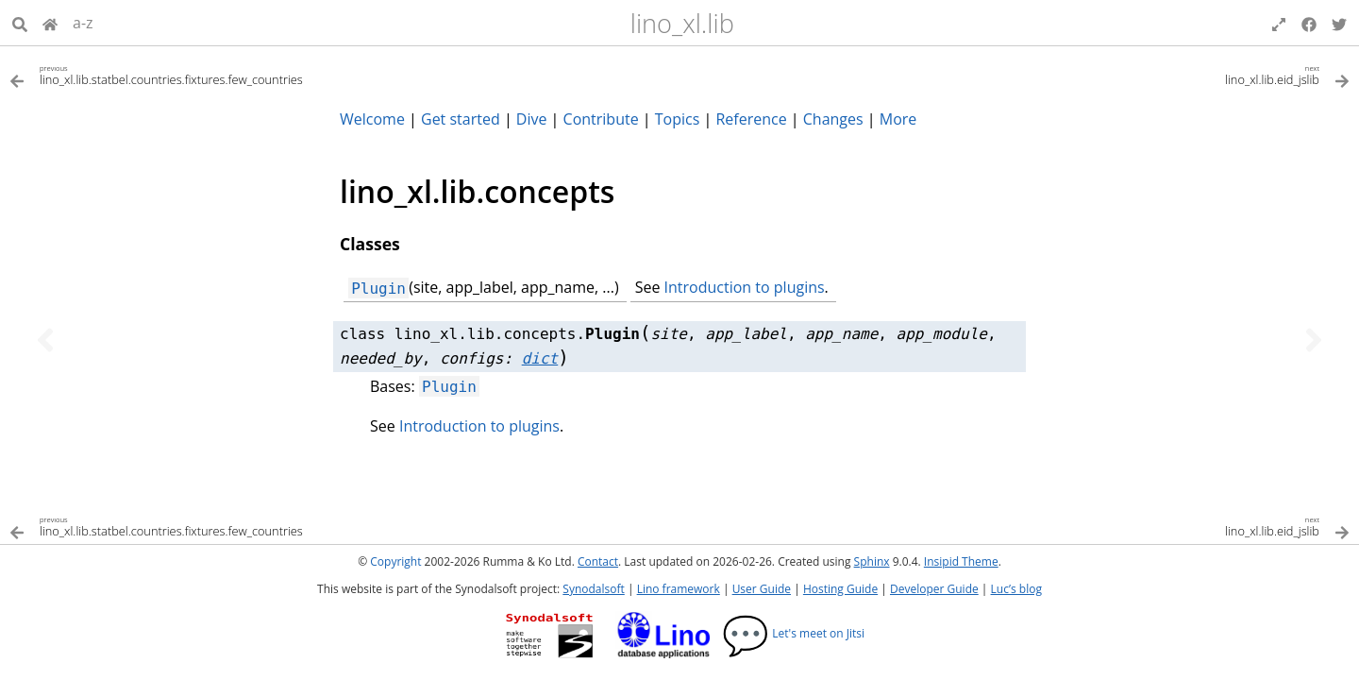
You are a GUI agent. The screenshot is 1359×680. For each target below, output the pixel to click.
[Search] (20, 23)
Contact (598, 561)
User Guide (761, 589)
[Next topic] (1314, 340)
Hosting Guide (840, 589)
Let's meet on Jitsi (793, 633)
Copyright (395, 561)
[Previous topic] (45, 340)
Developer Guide (934, 589)
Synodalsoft (593, 589)
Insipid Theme (961, 561)
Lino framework (678, 589)
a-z (83, 22)
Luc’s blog (1016, 589)
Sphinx (872, 561)
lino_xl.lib (682, 23)
